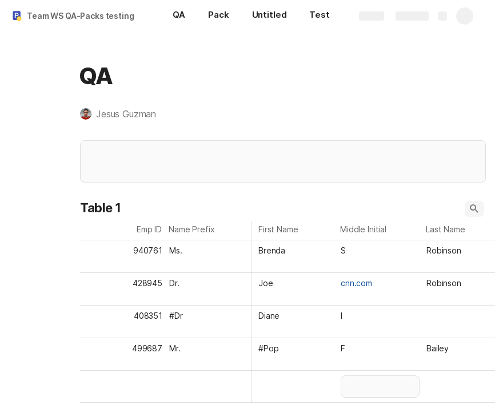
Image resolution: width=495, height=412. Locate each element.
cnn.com (356, 283)
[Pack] (218, 16)
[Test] (319, 16)
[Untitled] (269, 16)
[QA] (179, 16)
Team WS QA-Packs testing (80, 16)
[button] (124, 114)
